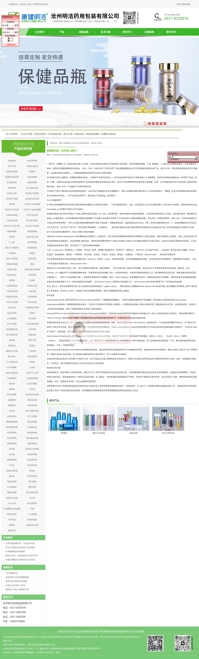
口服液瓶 (12, 253)
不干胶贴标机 (12, 362)
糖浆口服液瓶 (12, 373)
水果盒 (12, 465)
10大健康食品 (11, 573)
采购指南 (149, 32)
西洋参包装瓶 (32, 220)
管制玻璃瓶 (32, 242)
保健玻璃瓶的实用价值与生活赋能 (20, 560)
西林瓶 (12, 237)
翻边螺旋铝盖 (32, 438)
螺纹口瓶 (32, 340)
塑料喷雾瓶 (12, 460)
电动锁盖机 (12, 275)
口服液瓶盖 (32, 297)
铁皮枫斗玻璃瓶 (32, 193)
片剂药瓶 (12, 519)
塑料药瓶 (32, 487)
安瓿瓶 (32, 313)
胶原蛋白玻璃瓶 (32, 449)
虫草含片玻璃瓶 (32, 226)
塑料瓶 (12, 204)
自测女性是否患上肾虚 (15, 585)
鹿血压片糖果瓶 (12, 248)
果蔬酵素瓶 (32, 248)
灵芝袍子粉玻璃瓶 (32, 204)
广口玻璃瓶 (32, 514)
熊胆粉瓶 (12, 188)
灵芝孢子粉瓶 (12, 199)
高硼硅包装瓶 (108, 134)
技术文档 (75, 143)
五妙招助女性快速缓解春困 (17, 577)
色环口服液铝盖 (32, 411)
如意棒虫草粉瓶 (32, 199)
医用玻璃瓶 (32, 454)
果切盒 (32, 471)
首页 (59, 631)
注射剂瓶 (32, 329)
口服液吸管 (12, 378)
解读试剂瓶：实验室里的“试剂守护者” (22, 555)
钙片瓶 (32, 498)
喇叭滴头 (12, 356)
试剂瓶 (32, 280)
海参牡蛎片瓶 (32, 237)
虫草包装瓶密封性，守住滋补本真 (20, 543)
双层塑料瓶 (32, 460)
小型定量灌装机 (32, 324)
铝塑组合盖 (32, 286)
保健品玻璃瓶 (92, 134)
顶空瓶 (12, 449)
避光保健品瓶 (32, 188)
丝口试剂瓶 (12, 324)
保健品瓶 (83, 32)
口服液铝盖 (32, 427)
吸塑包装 (32, 258)
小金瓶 (32, 367)
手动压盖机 (32, 302)
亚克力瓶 (105, 32)
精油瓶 (12, 340)
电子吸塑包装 (12, 335)
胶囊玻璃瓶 (32, 182)
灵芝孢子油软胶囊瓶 (32, 209)
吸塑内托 (12, 530)
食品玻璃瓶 (32, 384)
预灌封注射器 (12, 351)
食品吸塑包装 (12, 329)
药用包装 (17, 603)
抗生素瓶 (32, 318)
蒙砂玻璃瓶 (32, 422)
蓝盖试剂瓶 (12, 313)
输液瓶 (32, 345)
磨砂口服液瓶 (12, 258)
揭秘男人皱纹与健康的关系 (17, 589)
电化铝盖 (12, 307)
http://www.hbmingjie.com (41, 644)
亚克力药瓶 (26, 134)
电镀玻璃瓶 (12, 443)
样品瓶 (12, 411)
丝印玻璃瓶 (12, 367)
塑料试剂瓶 (32, 400)
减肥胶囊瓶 (32, 231)
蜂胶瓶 (32, 253)
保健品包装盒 (32, 166)
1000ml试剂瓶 (12, 302)
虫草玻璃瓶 (32, 177)
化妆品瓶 (32, 291)
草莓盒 (32, 362)
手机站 (179, 4)
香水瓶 (32, 389)
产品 (61, 32)
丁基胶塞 (32, 351)
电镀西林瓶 (32, 443)
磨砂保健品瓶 (32, 492)
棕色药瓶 (32, 275)
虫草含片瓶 (12, 193)
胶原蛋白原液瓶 (32, 394)
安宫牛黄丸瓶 (32, 215)
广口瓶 (12, 242)
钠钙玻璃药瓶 (12, 427)
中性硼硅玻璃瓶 (32, 307)
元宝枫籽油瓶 (12, 220)
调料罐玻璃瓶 (12, 422)
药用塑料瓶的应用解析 (15, 551)
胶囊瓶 (64, 433)
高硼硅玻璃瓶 (12, 264)
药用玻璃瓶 (32, 405)
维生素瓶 (32, 481)
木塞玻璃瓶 (12, 432)
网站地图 (186, 4)
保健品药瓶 (12, 481)
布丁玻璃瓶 (32, 416)
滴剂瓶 (12, 384)
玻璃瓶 (12, 280)
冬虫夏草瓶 (12, 182)
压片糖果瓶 (12, 487)
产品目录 (78, 631)
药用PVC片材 (32, 373)
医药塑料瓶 (32, 503)
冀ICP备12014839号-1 (88, 648)
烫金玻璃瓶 (12, 438)
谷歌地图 (140, 631)
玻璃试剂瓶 (12, 514)
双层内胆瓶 (40, 134)
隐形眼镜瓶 (32, 432)
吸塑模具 (12, 405)
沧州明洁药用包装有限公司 (63, 155)
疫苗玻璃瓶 (32, 476)
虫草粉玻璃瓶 (12, 215)
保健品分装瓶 (12, 498)
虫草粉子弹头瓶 (12, 209)
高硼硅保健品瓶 (12, 177)
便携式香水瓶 (32, 525)
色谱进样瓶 (12, 416)
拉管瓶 (12, 454)
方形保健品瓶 (54, 134)
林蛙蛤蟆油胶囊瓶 (32, 269)
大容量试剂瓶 (12, 291)
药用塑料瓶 (32, 465)
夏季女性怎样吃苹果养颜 (16, 581)
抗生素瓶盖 (12, 318)
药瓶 (32, 509)
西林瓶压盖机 (12, 297)
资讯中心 (127, 32)
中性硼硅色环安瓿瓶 (12, 509)
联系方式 (171, 32)
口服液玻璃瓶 (32, 378)
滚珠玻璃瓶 (32, 356)
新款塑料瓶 (32, 161)
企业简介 (40, 32)
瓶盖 (32, 264)
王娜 (10, 38)
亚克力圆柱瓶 (168, 433)
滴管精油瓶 (32, 519)
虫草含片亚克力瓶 (12, 226)
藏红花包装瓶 (98, 433)
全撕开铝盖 (12, 269)
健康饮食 (108, 631)
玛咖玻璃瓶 (12, 231)
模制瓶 (12, 389)
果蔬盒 (12, 476)
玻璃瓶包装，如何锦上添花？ (92, 143)
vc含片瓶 (12, 503)
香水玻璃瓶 (12, 394)
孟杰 (10, 41)
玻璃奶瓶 (12, 400)
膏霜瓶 (12, 525)
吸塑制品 (32, 335)
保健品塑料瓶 (12, 471)
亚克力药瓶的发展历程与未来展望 (20, 547)
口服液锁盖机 (12, 286)
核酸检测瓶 (12, 492)
